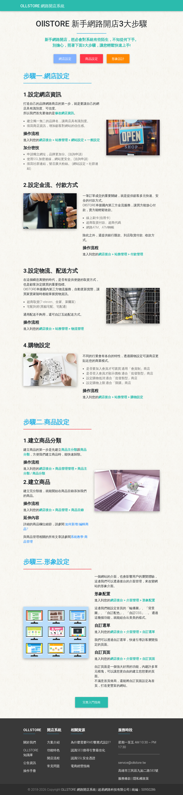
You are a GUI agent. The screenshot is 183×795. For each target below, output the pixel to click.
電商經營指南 (80, 766)
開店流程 (53, 758)
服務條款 (124, 778)
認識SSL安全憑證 (83, 758)
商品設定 (91, 59)
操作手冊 (29, 771)
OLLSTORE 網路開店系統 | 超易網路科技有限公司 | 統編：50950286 (108, 789)
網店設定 (65, 59)
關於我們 (29, 742)
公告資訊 (29, 763)
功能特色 (53, 750)
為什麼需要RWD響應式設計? (91, 742)
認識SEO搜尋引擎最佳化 (88, 750)
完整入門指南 (91, 702)
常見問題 (53, 766)
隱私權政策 (141, 778)
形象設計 (118, 59)
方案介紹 (53, 742)
